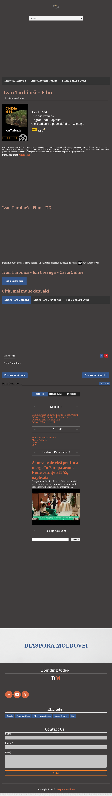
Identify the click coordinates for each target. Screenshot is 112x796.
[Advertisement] (56, 47)
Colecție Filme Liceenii (43, 424)
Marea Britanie (39, 442)
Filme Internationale (44, 80)
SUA (34, 447)
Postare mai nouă (15, 376)
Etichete (71, 396)
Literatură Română (17, 300)
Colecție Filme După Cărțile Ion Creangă (51, 419)
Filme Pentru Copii (74, 80)
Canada (36, 444)
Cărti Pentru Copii (77, 300)
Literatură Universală (47, 300)
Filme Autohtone (16, 99)
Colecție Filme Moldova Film (46, 422)
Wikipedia (24, 155)
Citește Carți (56, 396)
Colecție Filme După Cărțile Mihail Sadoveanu (55, 417)
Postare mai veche (95, 376)
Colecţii (40, 396)
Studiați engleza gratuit (44, 440)
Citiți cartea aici (14, 281)
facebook (104, 385)
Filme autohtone (15, 80)
